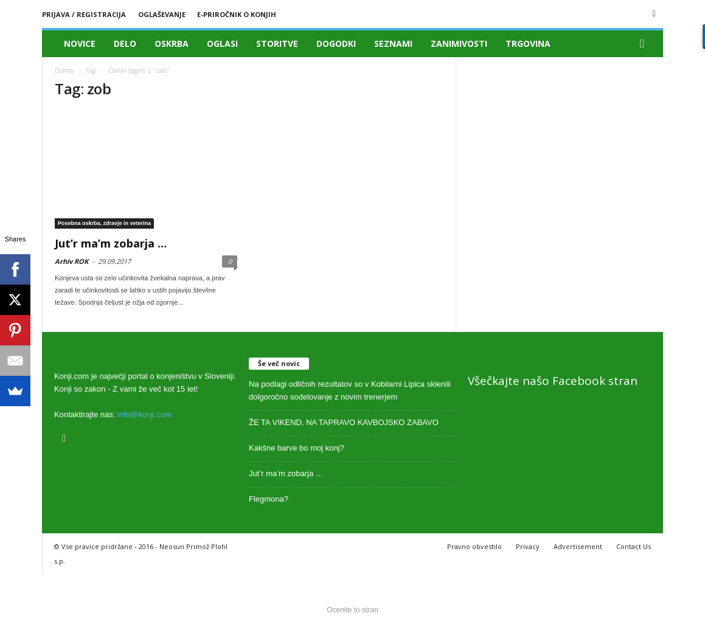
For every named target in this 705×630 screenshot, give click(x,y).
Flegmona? (268, 499)
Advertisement (578, 546)
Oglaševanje (162, 14)
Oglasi (222, 43)
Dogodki (336, 43)
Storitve (277, 43)
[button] (644, 43)
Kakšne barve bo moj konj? (296, 447)
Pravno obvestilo (474, 546)
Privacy (528, 546)
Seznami (393, 43)
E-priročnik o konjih (236, 14)
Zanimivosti (459, 43)
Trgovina (527, 43)
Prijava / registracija (84, 14)
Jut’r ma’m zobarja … (111, 243)
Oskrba (172, 43)
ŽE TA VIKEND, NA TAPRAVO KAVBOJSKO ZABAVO (344, 422)
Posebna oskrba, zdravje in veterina (104, 223)
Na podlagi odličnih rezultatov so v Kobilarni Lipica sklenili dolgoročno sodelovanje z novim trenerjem (350, 390)
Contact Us (633, 546)
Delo (125, 43)
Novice (80, 43)
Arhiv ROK (71, 261)
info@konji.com (144, 414)
